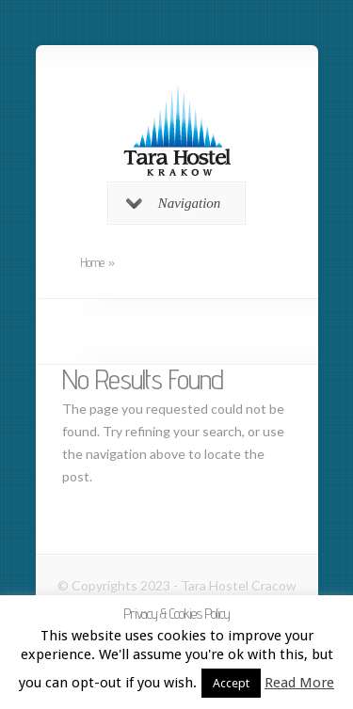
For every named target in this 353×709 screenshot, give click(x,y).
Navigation (173, 203)
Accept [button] (231, 683)
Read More (299, 682)
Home (92, 262)
